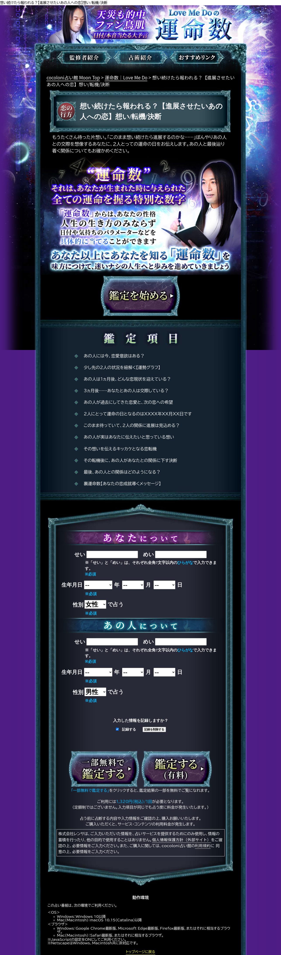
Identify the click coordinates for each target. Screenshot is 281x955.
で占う (116, 604)
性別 (78, 605)
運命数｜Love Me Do (126, 77)
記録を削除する (154, 729)
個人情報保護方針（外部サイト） (181, 839)
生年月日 (71, 585)
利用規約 (203, 845)
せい (79, 554)
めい (148, 554)
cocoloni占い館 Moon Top (73, 77)
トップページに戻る (140, 951)
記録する (126, 729)
